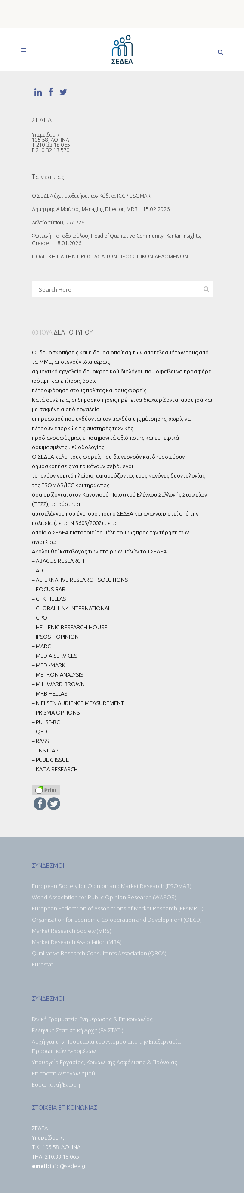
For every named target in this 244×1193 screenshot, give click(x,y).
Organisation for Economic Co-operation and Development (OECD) (116, 919)
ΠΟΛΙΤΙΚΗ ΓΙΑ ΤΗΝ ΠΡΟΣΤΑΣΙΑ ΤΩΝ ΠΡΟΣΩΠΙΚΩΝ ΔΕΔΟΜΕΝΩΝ (110, 256)
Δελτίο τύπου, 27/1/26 (58, 222)
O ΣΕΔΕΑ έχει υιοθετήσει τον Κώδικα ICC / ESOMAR (91, 195)
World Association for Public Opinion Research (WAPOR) (104, 897)
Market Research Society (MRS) (71, 931)
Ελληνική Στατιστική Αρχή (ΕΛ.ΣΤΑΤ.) (77, 1030)
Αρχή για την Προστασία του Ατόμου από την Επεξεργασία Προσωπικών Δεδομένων (106, 1046)
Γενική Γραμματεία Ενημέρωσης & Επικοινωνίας (92, 1019)
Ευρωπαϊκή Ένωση (56, 1084)
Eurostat (42, 964)
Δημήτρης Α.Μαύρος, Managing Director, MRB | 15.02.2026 (101, 209)
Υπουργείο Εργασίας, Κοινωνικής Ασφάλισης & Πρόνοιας (104, 1062)
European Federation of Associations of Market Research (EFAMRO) (117, 908)
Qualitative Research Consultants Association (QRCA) (99, 953)
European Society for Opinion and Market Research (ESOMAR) (111, 886)
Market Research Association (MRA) (76, 942)
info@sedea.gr (68, 1166)
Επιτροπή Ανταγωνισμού (63, 1073)
